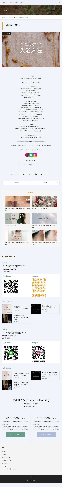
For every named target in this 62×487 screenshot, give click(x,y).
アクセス (4, 466)
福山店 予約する (15, 434)
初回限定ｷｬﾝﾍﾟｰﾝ (6, 460)
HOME (3, 447)
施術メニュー (5, 454)
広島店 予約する (46, 434)
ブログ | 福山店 (7, 33)
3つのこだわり (6, 457)
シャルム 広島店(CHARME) (9, 469)
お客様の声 (5, 463)
